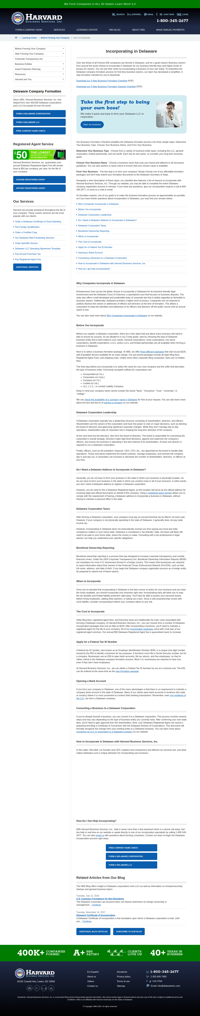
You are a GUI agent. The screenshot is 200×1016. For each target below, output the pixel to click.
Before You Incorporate (89, 209)
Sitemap (121, 986)
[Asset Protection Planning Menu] (39, 69)
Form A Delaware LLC (28, 122)
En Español (93, 972)
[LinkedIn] (51, 988)
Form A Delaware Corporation (33, 114)
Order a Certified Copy (26, 232)
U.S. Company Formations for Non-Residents (100, 899)
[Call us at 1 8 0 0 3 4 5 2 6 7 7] (162, 972)
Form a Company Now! (28, 30)
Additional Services (27, 267)
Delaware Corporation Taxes (92, 225)
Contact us (92, 986)
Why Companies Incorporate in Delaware (98, 204)
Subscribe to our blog (129, 931)
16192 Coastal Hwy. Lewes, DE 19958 (36, 981)
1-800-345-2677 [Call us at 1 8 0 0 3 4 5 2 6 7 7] (172, 21)
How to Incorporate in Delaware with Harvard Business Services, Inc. (112, 263)
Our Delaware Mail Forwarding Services (34, 238)
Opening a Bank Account (90, 252)
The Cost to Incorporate (90, 242)
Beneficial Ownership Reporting (93, 231)
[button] (17, 37)
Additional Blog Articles (93, 931)
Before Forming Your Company (55, 38)
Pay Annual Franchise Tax (28, 254)
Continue (96, 905)
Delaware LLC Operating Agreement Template (37, 248)
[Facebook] (29, 988)
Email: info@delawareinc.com (163, 986)
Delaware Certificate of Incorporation (95, 915)
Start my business (92, 124)
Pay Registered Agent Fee (28, 259)
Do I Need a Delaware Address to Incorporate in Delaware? (107, 220)
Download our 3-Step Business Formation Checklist (101, 81)
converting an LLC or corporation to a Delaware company (104, 732)
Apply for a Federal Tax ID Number (95, 247)
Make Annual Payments (170, 30)
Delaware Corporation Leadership (94, 215)
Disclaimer (122, 972)
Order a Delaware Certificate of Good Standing (38, 221)
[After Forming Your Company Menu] (39, 53)
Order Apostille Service (26, 243)
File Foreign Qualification (27, 227)
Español (134, 14)
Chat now (165, 14)
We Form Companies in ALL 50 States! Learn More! (100, 3)
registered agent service (160, 493)
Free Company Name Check (123, 848)
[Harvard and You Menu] (39, 79)
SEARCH (118, 14)
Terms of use (123, 981)
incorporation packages (141, 629)
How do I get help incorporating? (94, 269)
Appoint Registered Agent (30, 188)
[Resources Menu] (39, 74)
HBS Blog (114, 30)
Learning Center (87, 30)
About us (91, 976)
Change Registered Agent (30, 179)
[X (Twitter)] (37, 988)
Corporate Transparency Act (29, 59)
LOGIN (182, 14)
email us (100, 835)
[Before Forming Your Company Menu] (39, 48)
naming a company (113, 403)
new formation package (127, 671)
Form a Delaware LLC (120, 865)
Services (59, 30)
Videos (90, 981)
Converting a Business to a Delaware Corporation (102, 258)
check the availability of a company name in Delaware (110, 399)
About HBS (138, 30)
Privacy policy (124, 976)
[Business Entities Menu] (39, 64)
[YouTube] (44, 988)
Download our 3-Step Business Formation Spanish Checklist (106, 86)
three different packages (152, 352)
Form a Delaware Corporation (126, 856)
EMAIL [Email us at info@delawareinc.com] (148, 14)
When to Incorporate (88, 236)
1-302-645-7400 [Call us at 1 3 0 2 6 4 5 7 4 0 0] (156, 976)
